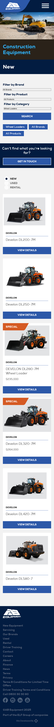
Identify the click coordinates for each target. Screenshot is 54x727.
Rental (15, 187)
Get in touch (27, 161)
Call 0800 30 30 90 (16, 694)
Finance (8, 664)
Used (14, 183)
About (7, 660)
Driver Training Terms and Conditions (26, 690)
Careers (8, 656)
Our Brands (10, 634)
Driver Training (12, 647)
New (13, 179)
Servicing (9, 630)
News (6, 669)
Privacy (8, 677)
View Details (27, 250)
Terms (6, 673)
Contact (8, 651)
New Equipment (13, 625)
